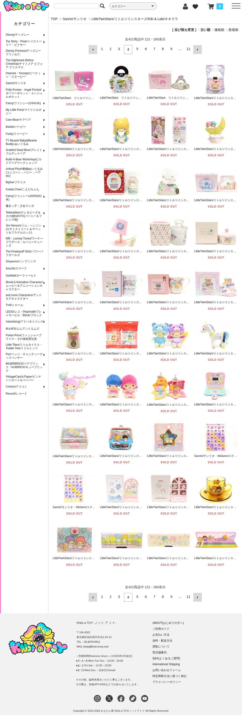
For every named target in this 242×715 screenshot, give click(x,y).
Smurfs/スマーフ (16, 268)
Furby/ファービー (17, 134)
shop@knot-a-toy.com (96, 644)
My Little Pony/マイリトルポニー (23, 111)
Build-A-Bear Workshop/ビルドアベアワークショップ (24, 161)
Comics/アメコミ (16, 386)
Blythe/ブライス (16, 182)
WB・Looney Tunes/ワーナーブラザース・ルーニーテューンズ (24, 242)
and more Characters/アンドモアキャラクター (24, 297)
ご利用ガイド (160, 626)
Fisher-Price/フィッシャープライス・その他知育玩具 (24, 337)
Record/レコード (16, 393)
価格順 (219, 30)
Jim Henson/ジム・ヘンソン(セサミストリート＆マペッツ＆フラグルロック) (23, 229)
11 (188, 49)
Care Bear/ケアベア (18, 119)
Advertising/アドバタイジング (24, 321)
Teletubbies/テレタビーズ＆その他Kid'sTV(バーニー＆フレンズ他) (24, 216)
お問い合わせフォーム (166, 667)
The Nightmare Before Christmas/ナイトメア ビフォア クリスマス (24, 64)
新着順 (233, 30)
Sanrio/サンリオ (16, 83)
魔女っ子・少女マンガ (20, 206)
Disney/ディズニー (17, 34)
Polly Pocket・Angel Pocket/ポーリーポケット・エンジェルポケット (24, 93)
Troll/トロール (14, 305)
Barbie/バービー (16, 126)
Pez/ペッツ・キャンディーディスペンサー (24, 356)
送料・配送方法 (162, 638)
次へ (196, 49)
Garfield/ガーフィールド (21, 275)
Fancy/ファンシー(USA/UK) (23, 103)
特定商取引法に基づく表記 (169, 673)
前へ (94, 49)
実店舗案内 (159, 649)
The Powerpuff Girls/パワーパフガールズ (24, 253)
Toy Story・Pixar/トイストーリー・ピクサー (24, 43)
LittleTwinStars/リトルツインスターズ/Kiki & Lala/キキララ (135, 19)
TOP (54, 19)
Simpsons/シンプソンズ (21, 261)
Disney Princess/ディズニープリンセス (23, 52)
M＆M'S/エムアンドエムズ (22, 328)
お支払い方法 (160, 632)
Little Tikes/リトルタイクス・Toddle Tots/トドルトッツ (24, 346)
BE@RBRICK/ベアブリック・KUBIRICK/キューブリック (24, 367)
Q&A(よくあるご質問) (166, 655)
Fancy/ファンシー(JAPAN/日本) (24, 197)
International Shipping (166, 661)
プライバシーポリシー (166, 679)
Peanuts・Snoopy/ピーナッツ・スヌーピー (23, 75)
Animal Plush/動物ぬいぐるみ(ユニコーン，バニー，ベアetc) (24, 172)
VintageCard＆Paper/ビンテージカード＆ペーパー (23, 378)
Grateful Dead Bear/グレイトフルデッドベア (24, 151)
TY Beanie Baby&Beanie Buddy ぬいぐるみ (21, 142)
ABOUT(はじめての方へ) (168, 620)
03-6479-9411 (92, 639)
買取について (160, 644)
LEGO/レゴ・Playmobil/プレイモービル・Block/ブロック (24, 313)
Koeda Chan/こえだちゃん (22, 189)
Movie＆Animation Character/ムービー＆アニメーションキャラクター (24, 286)
